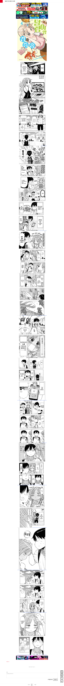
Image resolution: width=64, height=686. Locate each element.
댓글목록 (7, 661)
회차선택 (62, 672)
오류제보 (62, 675)
